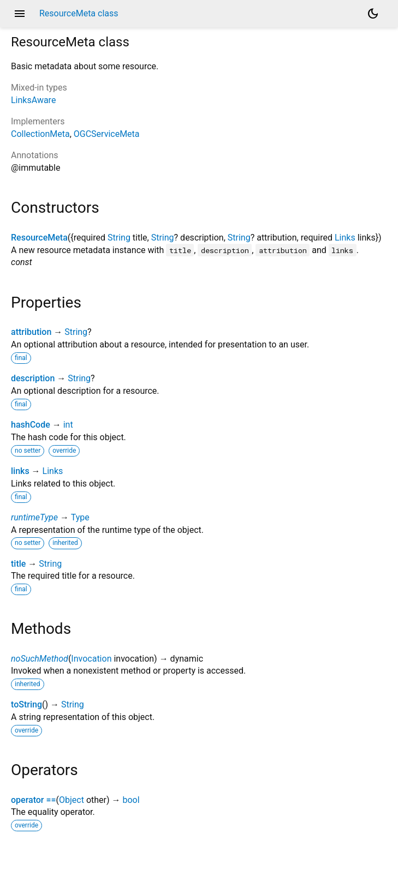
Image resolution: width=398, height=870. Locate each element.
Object (71, 800)
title (18, 564)
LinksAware (33, 100)
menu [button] (19, 13)
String (119, 237)
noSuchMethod (39, 658)
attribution (31, 332)
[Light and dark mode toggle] (373, 13)
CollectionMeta (40, 134)
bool (130, 800)
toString (26, 704)
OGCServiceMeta (107, 134)
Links (345, 237)
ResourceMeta (39, 237)
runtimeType (34, 517)
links (20, 471)
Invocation (91, 658)
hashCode (30, 424)
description (33, 378)
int (68, 424)
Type (80, 517)
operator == (33, 800)
